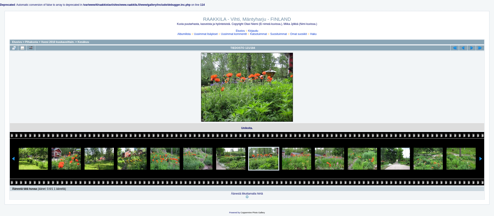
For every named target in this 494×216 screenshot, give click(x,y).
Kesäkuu (83, 42)
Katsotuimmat (258, 34)
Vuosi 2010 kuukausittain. (57, 42)
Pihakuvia (31, 42)
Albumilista (184, 34)
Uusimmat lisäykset (206, 34)
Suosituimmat (278, 34)
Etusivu (240, 30)
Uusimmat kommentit (234, 34)
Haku (313, 34)
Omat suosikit (298, 34)
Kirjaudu (253, 30)
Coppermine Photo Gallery (253, 212)
